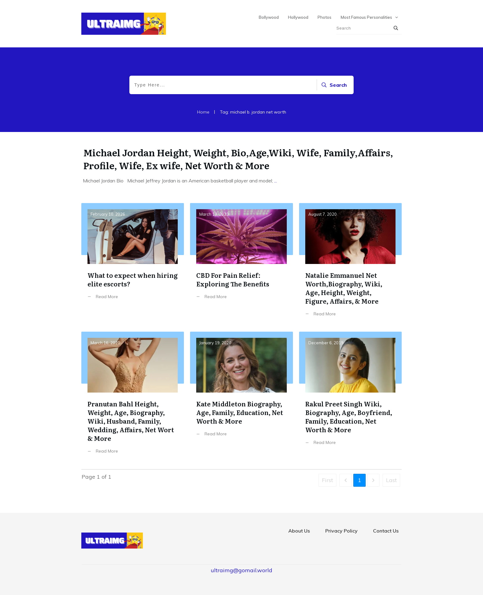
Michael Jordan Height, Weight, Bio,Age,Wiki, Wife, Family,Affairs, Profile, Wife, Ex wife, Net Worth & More (238, 159)
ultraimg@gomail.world (241, 570)
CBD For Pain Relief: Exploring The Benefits (241, 264)
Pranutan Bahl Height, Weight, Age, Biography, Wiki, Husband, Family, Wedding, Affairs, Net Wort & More (132, 397)
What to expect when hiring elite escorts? (132, 264)
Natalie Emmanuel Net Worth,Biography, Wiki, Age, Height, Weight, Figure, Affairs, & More (350, 264)
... (275, 181)
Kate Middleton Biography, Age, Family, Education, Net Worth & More (241, 397)
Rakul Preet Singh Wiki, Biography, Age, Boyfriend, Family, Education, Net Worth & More (350, 397)
